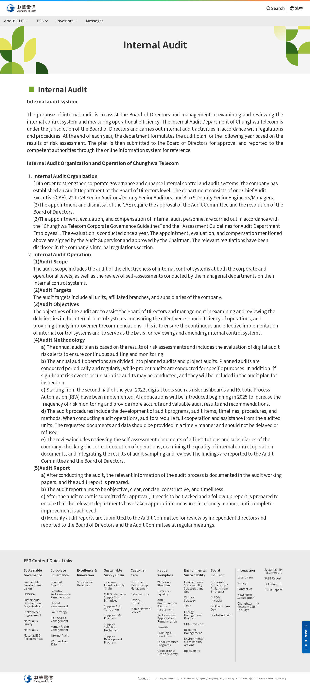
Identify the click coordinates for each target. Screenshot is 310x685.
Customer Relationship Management (139, 585)
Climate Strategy (190, 599)
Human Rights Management (60, 628)
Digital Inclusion (221, 615)
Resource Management (193, 631)
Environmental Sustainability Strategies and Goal (194, 586)
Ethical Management (59, 604)
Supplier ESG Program (112, 616)
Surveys (242, 583)
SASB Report (272, 578)
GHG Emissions (194, 624)
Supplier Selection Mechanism (111, 627)
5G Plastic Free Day (220, 608)
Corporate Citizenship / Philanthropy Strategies (219, 586)
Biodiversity (192, 651)
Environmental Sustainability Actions (194, 642)
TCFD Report (273, 584)
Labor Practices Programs (167, 643)
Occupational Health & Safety (167, 652)
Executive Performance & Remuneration (60, 594)
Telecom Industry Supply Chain (114, 585)
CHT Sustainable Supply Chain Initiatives (115, 597)
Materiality (31, 630)
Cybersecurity (140, 594)
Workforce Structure (164, 583)
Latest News (245, 577)
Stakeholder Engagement (32, 613)
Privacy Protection (138, 601)
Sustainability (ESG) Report (273, 571)
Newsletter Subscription (245, 596)
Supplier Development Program (113, 639)
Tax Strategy (58, 612)
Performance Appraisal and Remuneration (167, 618)
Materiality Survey (31, 622)
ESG (27, 560)
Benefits (162, 627)
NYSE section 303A (59, 643)
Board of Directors (56, 583)
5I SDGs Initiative (217, 599)
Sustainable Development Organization (33, 603)
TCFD (187, 606)
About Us (144, 678)
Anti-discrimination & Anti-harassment (167, 604)
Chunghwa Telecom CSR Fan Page (248, 607)
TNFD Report (273, 590)
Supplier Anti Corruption (112, 608)
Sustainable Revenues (85, 583)
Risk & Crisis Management (59, 619)
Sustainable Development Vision (33, 585)
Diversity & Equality (164, 592)
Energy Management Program (193, 615)
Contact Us (244, 589)
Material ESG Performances (33, 637)
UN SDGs (29, 594)
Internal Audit (59, 635)
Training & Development (166, 634)
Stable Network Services (141, 610)
